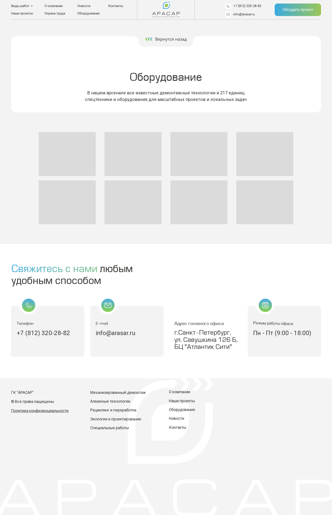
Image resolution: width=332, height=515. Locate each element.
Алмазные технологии (110, 401)
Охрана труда (55, 13)
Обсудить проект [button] (298, 9)
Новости (83, 6)
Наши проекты (22, 13)
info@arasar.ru (244, 14)
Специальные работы (109, 428)
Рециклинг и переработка (113, 410)
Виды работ (20, 6)
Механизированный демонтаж (118, 392)
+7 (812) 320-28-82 (247, 6)
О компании (54, 6)
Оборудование (88, 13)
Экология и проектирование (116, 419)
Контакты (115, 6)
